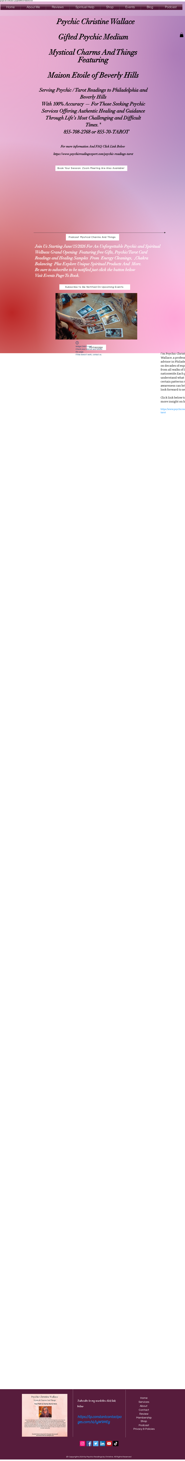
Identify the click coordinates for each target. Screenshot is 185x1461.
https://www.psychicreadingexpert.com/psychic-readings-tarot (93, 154)
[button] (33, 7)
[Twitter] (95, 1443)
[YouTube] (109, 1443)
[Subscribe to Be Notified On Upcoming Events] (94, 287)
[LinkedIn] (102, 1443)
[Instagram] (82, 1443)
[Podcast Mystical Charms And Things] (92, 237)
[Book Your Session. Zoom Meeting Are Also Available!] (91, 168)
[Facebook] (89, 1443)
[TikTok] (115, 1443)
